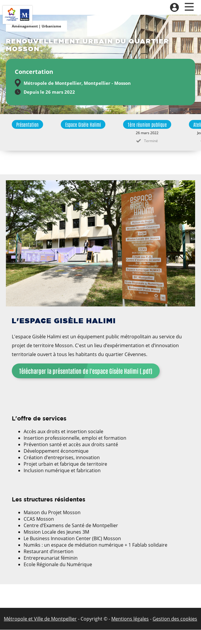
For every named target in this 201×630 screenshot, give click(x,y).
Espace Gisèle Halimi (83, 124)
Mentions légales (130, 619)
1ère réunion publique (147, 124)
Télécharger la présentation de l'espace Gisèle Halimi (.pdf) (85, 371)
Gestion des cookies (175, 619)
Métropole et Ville (23, 619)
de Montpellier (60, 619)
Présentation (27, 124)
